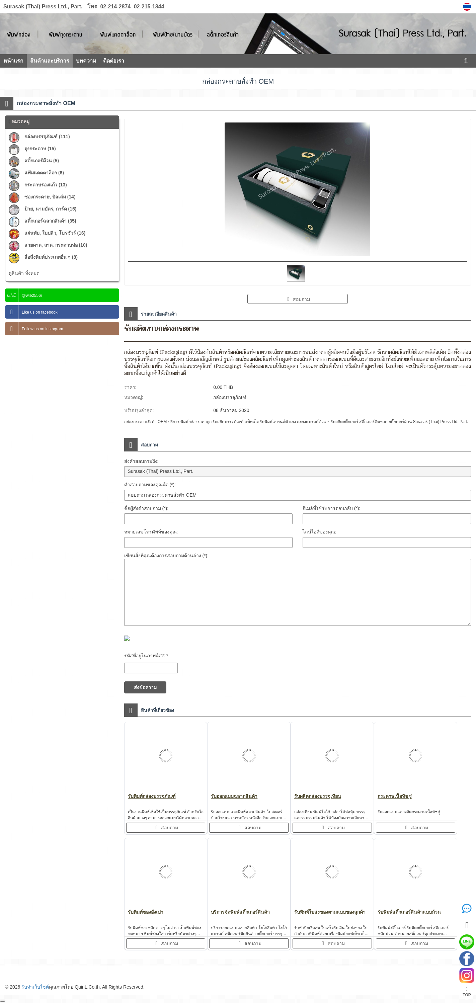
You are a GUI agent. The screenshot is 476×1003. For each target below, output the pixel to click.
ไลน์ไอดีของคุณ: (319, 531)
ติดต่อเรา (113, 61)
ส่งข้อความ (145, 687)
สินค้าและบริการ (49, 61)
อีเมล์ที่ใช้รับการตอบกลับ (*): (332, 508)
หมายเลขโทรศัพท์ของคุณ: (151, 531)
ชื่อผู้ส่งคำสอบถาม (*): (146, 508)
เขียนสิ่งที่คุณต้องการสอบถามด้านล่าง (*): (166, 555)
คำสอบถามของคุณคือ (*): (150, 484)
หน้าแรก (13, 61)
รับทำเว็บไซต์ (35, 987)
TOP (467, 992)
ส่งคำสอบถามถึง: (141, 461)
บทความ (86, 61)
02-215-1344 (148, 6)
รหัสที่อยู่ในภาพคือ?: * (146, 655)
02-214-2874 (115, 6)
